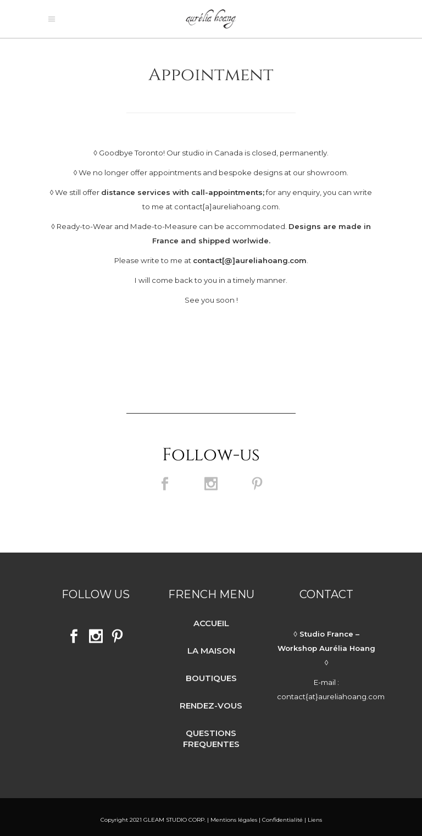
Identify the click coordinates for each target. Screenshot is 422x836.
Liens (315, 814)
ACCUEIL (211, 617)
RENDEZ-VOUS (211, 700)
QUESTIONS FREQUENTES (211, 733)
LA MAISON (211, 645)
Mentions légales (233, 814)
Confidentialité (282, 814)
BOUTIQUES (211, 672)
